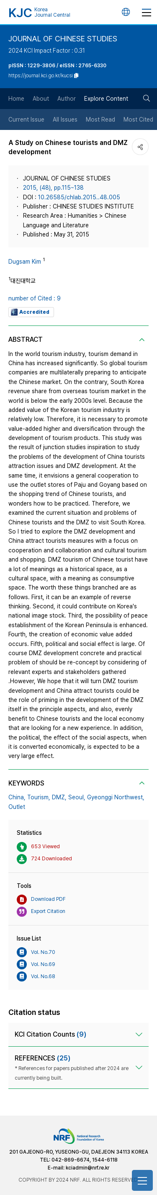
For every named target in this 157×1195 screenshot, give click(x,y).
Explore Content (106, 98)
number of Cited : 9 (34, 298)
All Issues (65, 119)
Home (16, 98)
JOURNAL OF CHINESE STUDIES (62, 38)
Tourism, (38, 797)
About (41, 98)
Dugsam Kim (24, 261)
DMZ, (59, 797)
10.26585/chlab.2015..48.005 (79, 197)
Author (66, 98)
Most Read (100, 119)
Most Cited (138, 119)
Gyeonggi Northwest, (115, 797)
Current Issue (26, 119)
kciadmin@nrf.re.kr (87, 1168)
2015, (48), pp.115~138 (53, 187)
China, (17, 797)
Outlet (16, 806)
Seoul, (76, 797)
